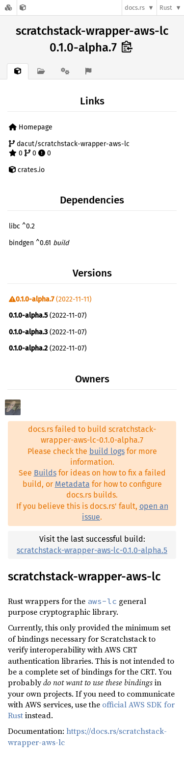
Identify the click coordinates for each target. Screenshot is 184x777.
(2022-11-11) (50, 299)
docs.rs (135, 7)
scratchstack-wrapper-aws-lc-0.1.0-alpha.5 (92, 550)
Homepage (31, 127)
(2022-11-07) (48, 315)
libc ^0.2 (22, 226)
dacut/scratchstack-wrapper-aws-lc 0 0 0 (69, 149)
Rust (165, 7)
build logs (107, 451)
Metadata (72, 484)
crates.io (27, 170)
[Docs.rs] (8, 7)
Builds (45, 472)
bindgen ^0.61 (39, 243)
